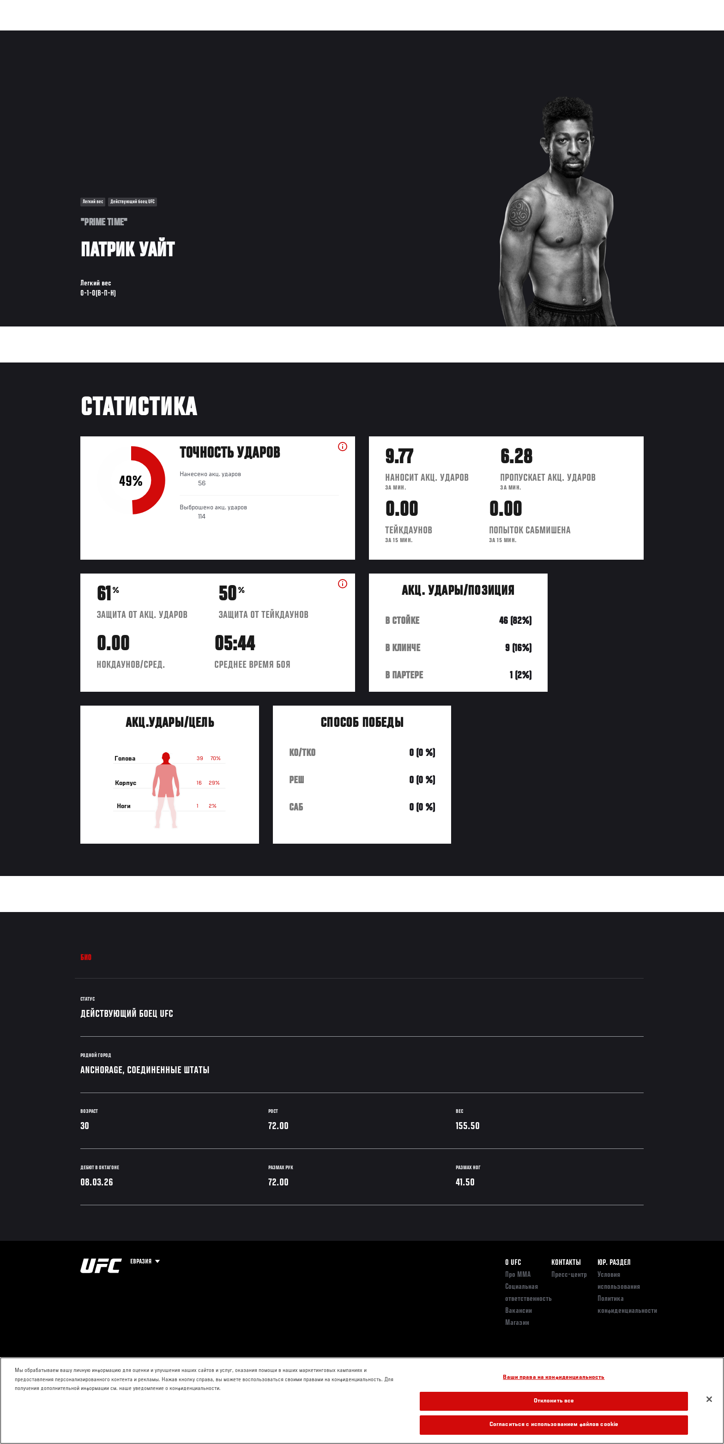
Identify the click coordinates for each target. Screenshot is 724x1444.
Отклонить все (554, 1401)
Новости (191, 35)
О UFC (513, 1263)
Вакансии (518, 1311)
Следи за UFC (578, 35)
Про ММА (518, 1275)
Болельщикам (525, 35)
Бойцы (152, 35)
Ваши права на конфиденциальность (553, 1378)
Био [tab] (86, 958)
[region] (362, 1400)
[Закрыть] (709, 1399)
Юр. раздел (614, 1263)
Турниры (72, 35)
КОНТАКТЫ (566, 1263)
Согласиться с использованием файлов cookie (553, 1425)
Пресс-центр (569, 1275)
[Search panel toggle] (648, 35)
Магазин (624, 35)
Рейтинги (114, 35)
